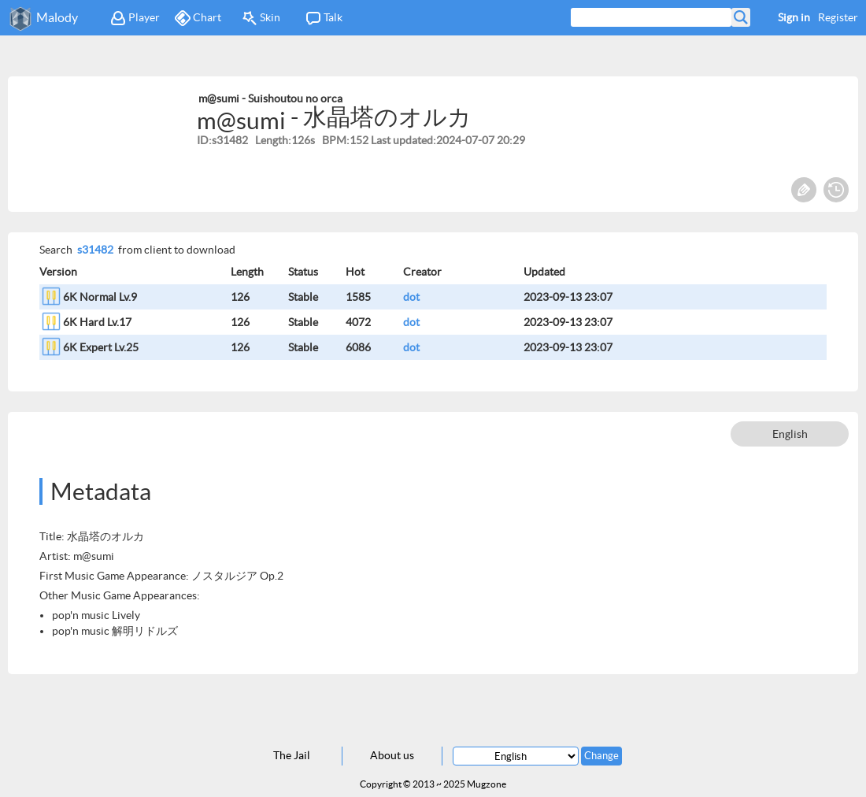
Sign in (794, 17)
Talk (323, 18)
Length (271, 140)
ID (203, 140)
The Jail (291, 755)
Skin (261, 18)
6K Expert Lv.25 (101, 347)
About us (392, 755)
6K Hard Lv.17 (97, 322)
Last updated (402, 140)
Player (135, 18)
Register (838, 17)
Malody (57, 17)
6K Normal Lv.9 (100, 297)
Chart (198, 18)
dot (411, 297)
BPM (334, 140)
